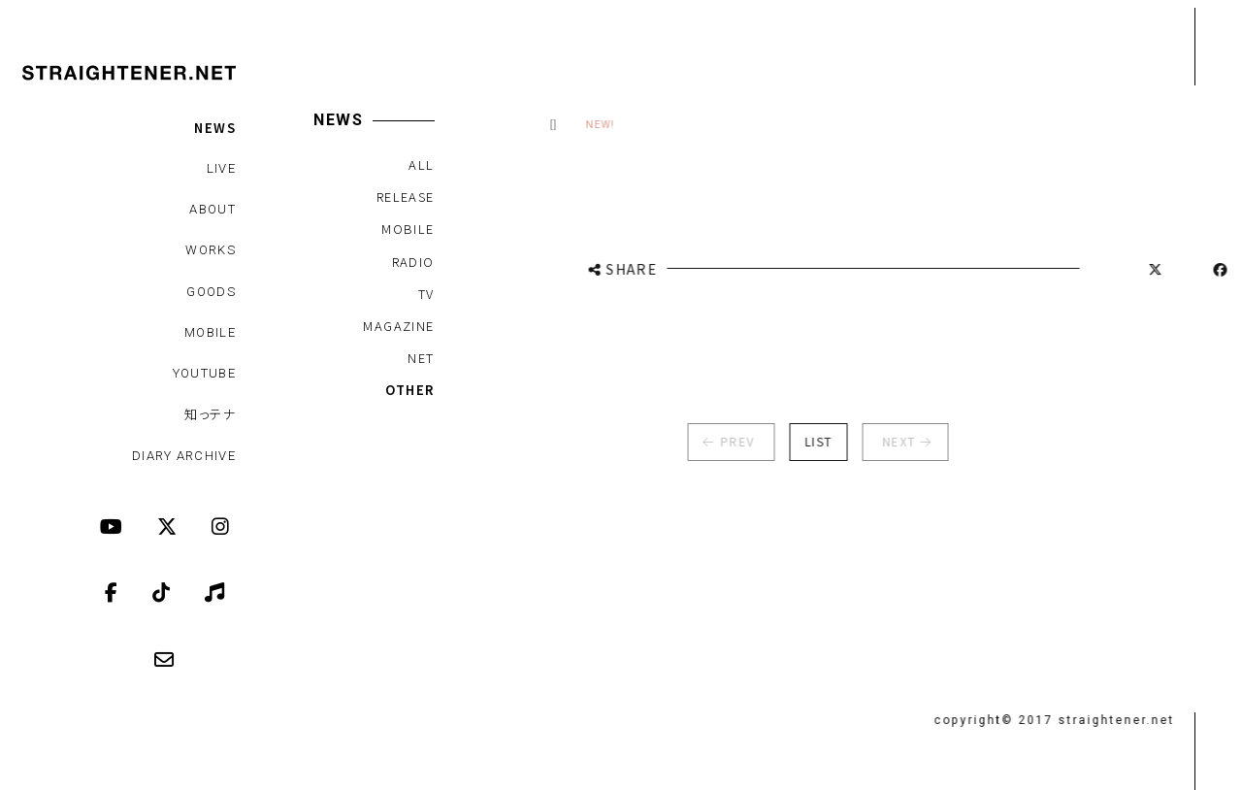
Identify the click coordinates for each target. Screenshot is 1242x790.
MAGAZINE (397, 325)
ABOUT (212, 209)
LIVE (221, 168)
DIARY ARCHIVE (184, 455)
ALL (420, 164)
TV (425, 293)
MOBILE (210, 332)
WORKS (210, 250)
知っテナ (210, 414)
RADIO (412, 261)
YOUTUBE (204, 373)
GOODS (211, 291)
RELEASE (405, 196)
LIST (808, 441)
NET (420, 357)
